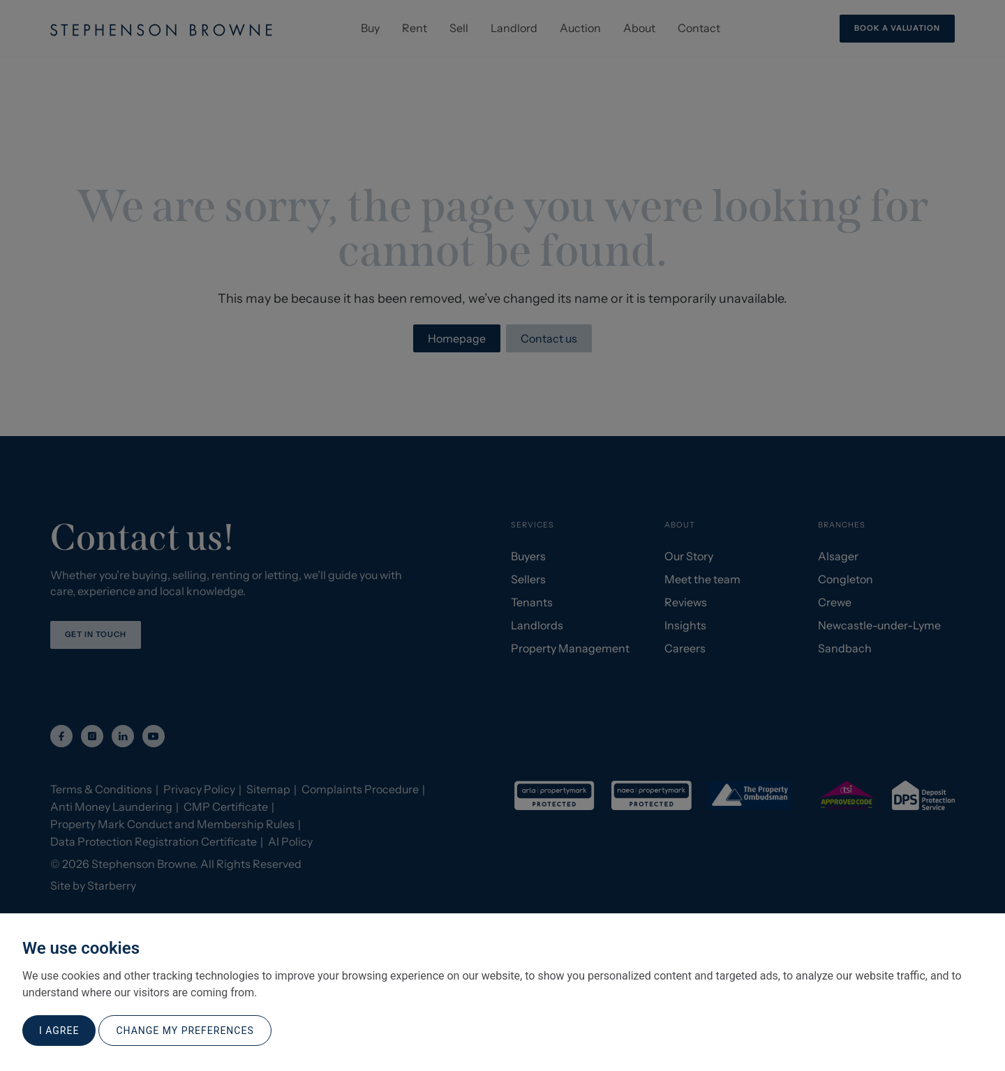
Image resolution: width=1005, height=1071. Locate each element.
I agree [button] (59, 1030)
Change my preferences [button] (184, 1030)
